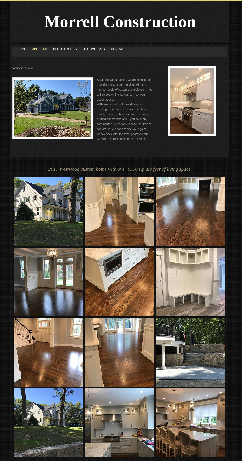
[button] (48, 211)
